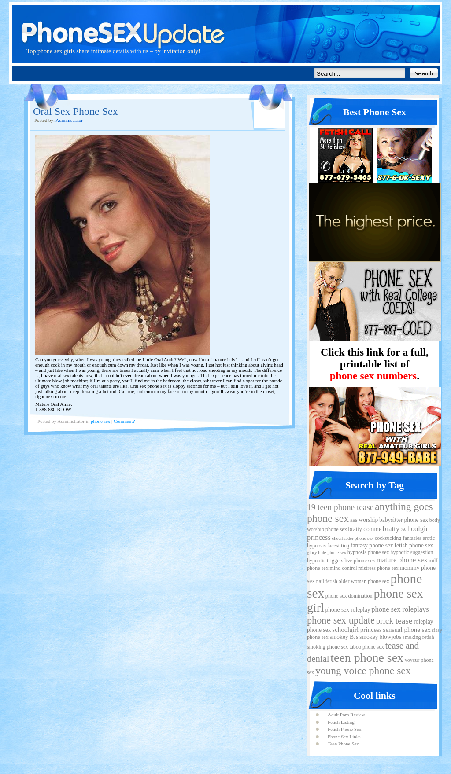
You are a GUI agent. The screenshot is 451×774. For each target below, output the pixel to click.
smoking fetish (418, 637)
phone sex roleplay (347, 609)
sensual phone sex (407, 629)
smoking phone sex (327, 647)
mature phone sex (402, 560)
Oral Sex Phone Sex (75, 111)
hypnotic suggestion (411, 552)
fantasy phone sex (372, 545)
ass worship (364, 520)
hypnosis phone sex (368, 552)
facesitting (338, 546)
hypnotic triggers (325, 561)
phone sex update (341, 620)
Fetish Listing (341, 722)
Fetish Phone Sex (344, 729)
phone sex (100, 421)
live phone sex (359, 561)
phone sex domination (349, 596)
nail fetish (326, 581)
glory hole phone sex (326, 552)
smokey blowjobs (380, 637)
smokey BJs (343, 637)
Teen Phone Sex (343, 743)
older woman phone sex (364, 581)
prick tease (394, 620)
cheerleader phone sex (353, 538)
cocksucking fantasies (398, 538)
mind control (343, 568)
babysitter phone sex (403, 520)
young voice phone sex (363, 670)
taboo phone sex (366, 647)
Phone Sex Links (344, 736)
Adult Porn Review (346, 714)
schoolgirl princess (357, 629)
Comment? (124, 421)
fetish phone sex (413, 545)
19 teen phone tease (340, 507)
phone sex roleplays (400, 609)
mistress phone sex (378, 568)
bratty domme (364, 529)
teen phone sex (366, 657)
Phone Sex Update (225, 24)
